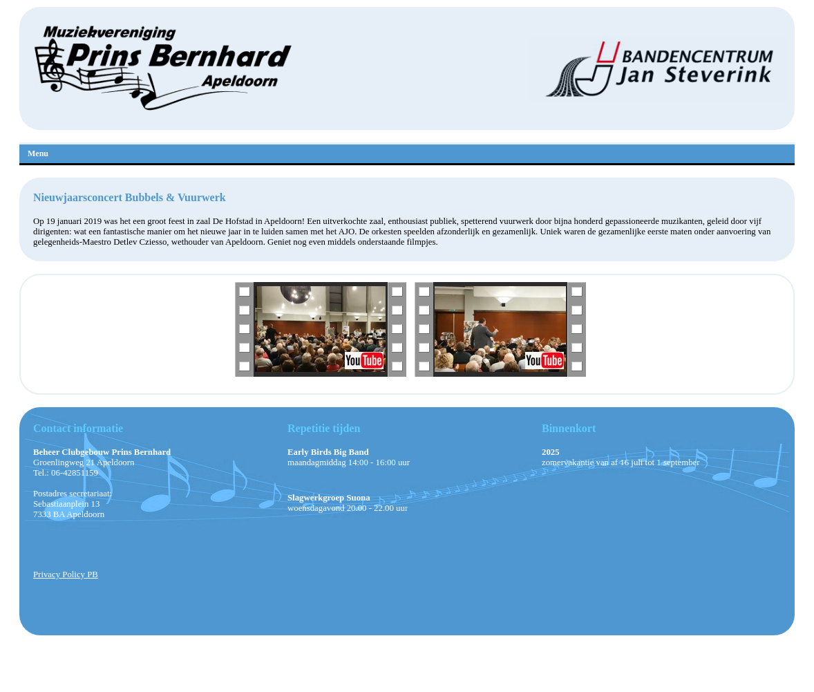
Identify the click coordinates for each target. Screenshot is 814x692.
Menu (38, 153)
